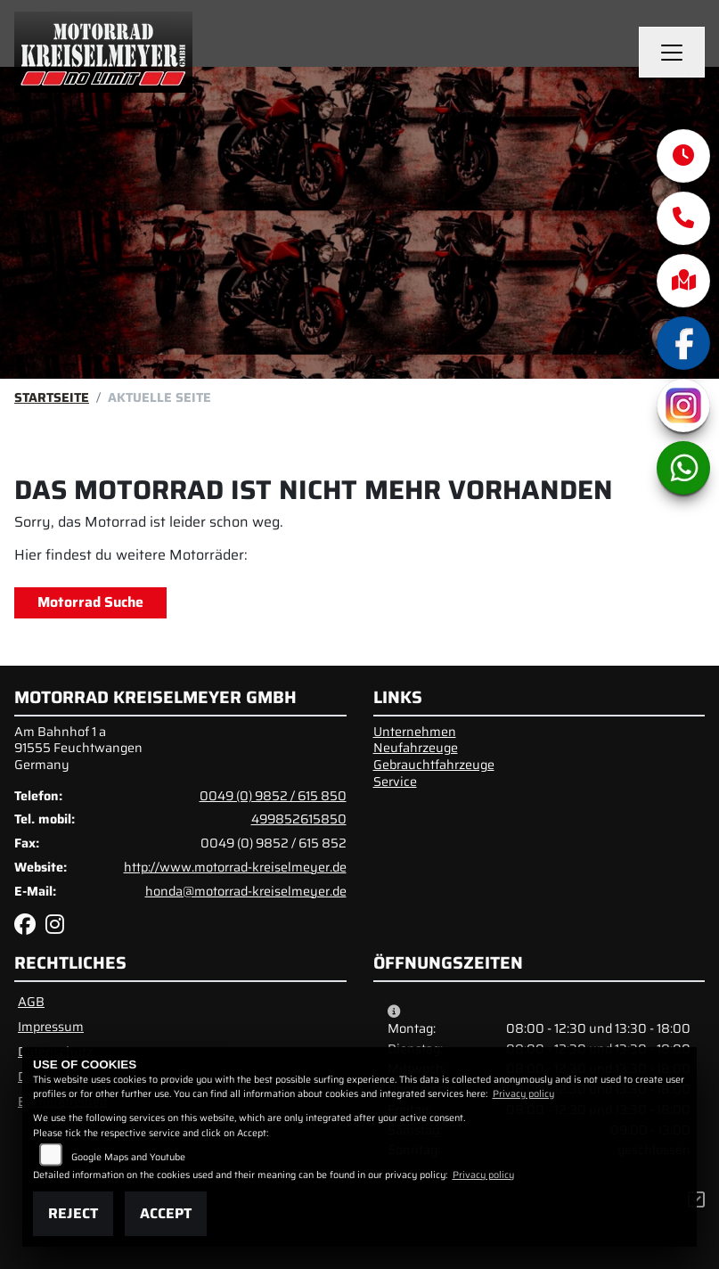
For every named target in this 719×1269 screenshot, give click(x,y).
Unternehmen (414, 731)
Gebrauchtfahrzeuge (433, 764)
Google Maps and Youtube (128, 1157)
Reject (73, 1213)
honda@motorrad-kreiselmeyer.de (246, 891)
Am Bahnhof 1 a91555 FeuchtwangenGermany (78, 748)
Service (395, 781)
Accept (166, 1213)
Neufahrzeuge (415, 747)
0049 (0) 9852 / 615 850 (273, 796)
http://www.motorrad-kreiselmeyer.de (235, 867)
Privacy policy (523, 1093)
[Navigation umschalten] (672, 52)
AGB (31, 1001)
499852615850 (299, 819)
